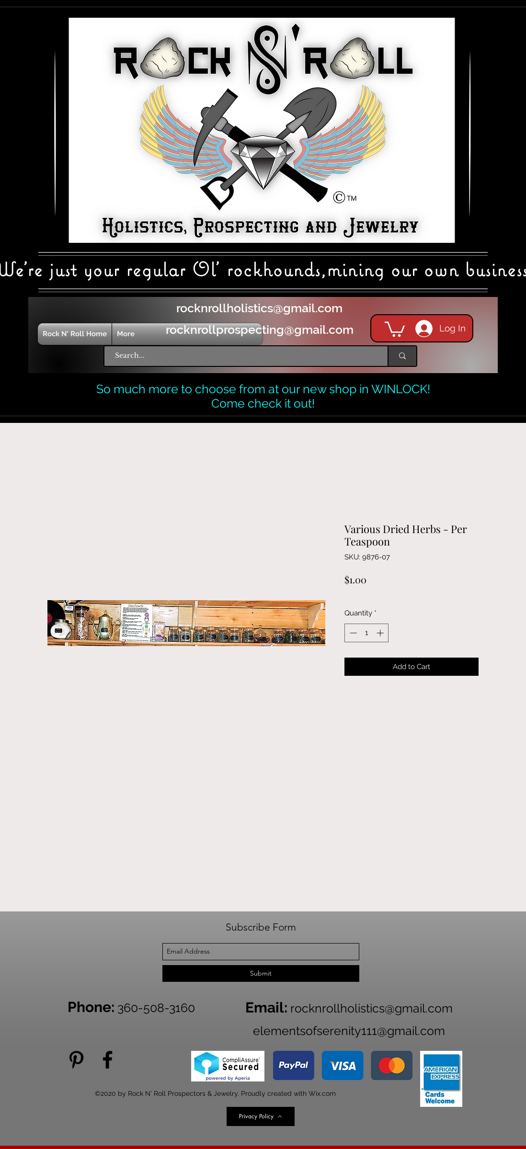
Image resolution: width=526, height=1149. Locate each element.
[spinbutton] (367, 633)
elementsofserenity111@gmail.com (349, 1031)
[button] (395, 328)
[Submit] (260, 973)
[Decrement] (352, 633)
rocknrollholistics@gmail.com (259, 308)
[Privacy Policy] (261, 1116)
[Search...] (241, 356)
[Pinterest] (76, 1059)
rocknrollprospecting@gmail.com (260, 329)
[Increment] (381, 633)
